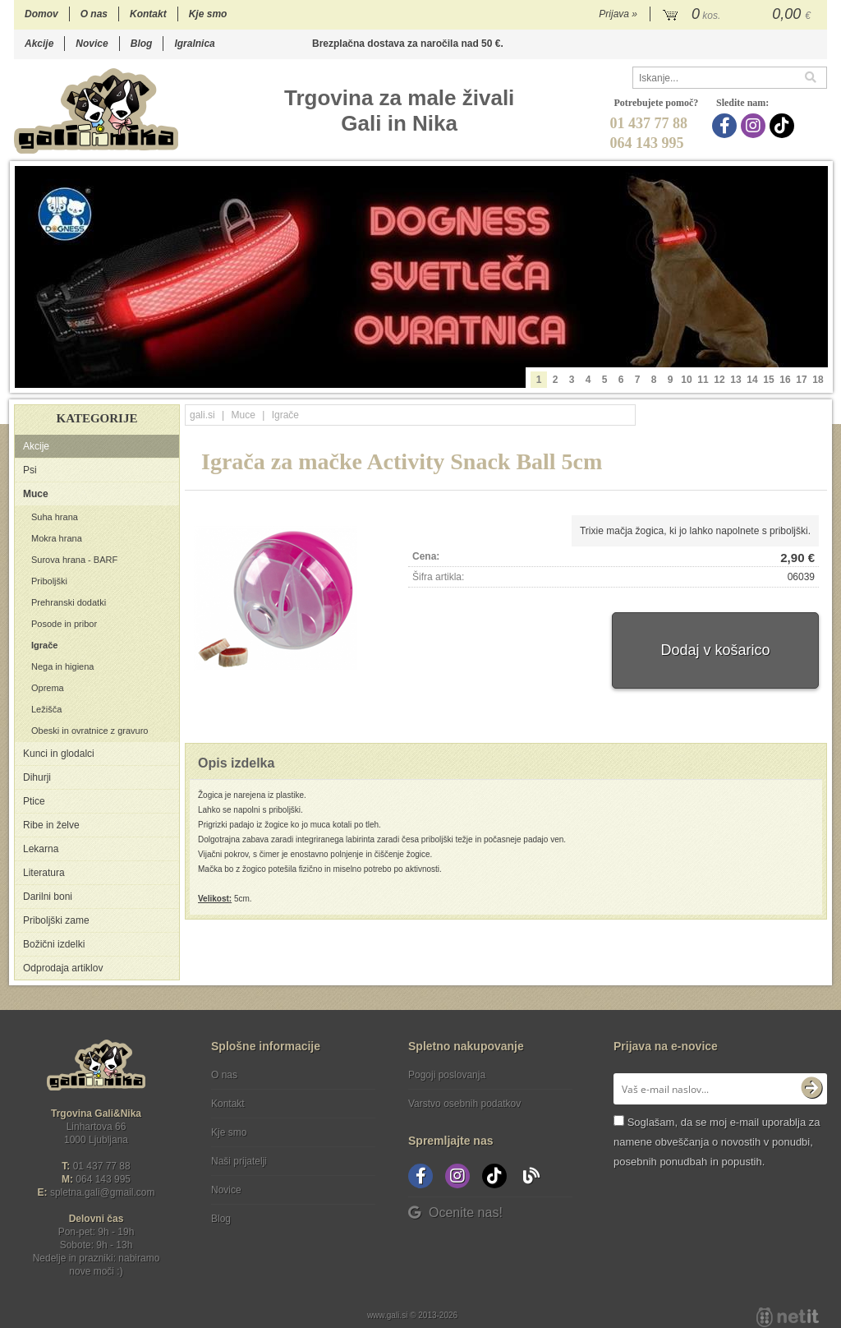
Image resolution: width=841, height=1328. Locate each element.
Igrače (44, 645)
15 (768, 379)
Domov (41, 14)
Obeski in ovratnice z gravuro (89, 730)
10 (686, 379)
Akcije (39, 43)
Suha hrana (54, 517)
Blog (142, 43)
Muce (35, 494)
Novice (92, 43)
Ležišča (46, 709)
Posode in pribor (64, 624)
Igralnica (194, 43)
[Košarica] (738, 15)
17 (801, 379)
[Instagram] (755, 125)
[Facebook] (726, 125)
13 (735, 379)
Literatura (44, 872)
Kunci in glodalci (58, 753)
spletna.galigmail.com (102, 1192)
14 (752, 379)
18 (817, 379)
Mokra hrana (56, 538)
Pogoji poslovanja (446, 1075)
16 (784, 379)
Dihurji (37, 777)
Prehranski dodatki (68, 602)
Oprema (47, 688)
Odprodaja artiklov (63, 968)
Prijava (618, 14)
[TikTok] (784, 125)
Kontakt (148, 14)
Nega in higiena (62, 666)
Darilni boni (47, 896)
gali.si (202, 415)
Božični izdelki (54, 944)
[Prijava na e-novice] (811, 1088)
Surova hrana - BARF (74, 560)
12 (719, 379)
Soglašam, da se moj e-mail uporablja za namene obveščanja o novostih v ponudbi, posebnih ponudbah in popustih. (717, 1142)
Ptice (34, 801)
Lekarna (40, 849)
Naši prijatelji (239, 1161)
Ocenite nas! (455, 1213)
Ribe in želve (51, 825)
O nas (94, 14)
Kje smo (208, 14)
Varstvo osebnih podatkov (464, 1103)
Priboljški (49, 581)
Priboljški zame (56, 920)
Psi (30, 470)
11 (702, 379)
